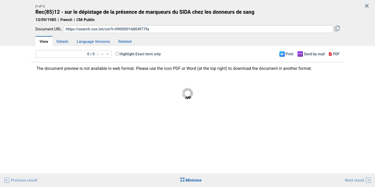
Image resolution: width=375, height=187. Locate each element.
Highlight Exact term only (140, 54)
